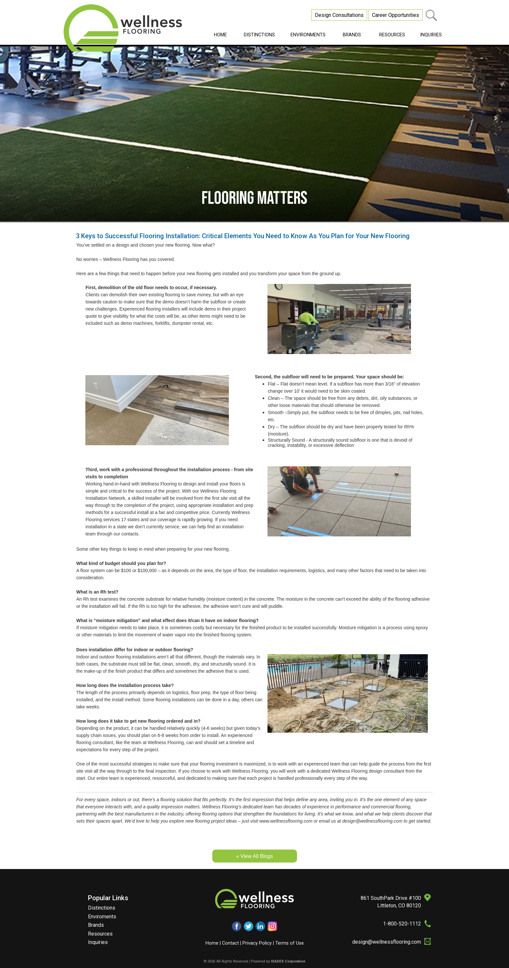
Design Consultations (339, 15)
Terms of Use (289, 943)
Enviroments (102, 916)
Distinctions (101, 908)
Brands (96, 925)
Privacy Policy (257, 943)
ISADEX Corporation (288, 961)
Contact (230, 943)
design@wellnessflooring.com (386, 942)
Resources (100, 934)
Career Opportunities (395, 15)
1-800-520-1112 (402, 924)
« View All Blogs (254, 856)
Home (211, 943)
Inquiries (98, 942)
